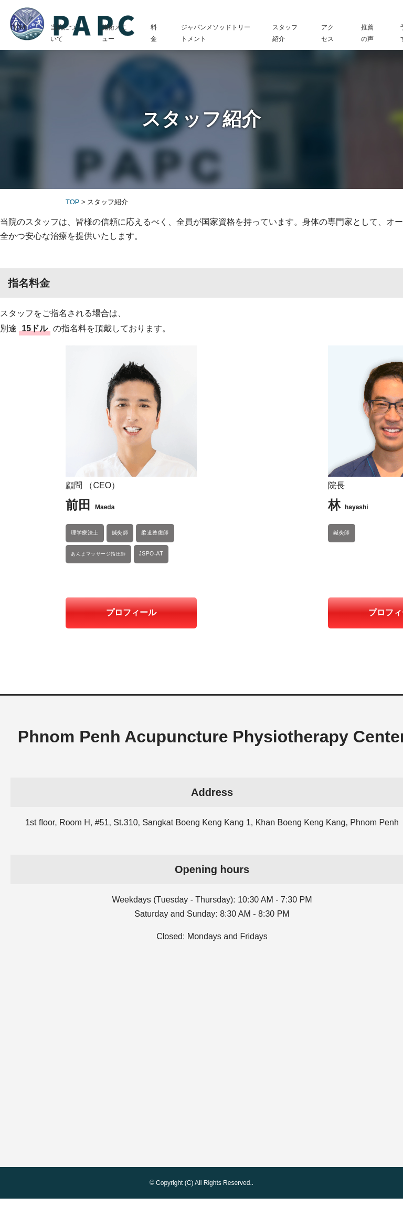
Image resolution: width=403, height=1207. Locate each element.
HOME (19, 27)
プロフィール (131, 612)
